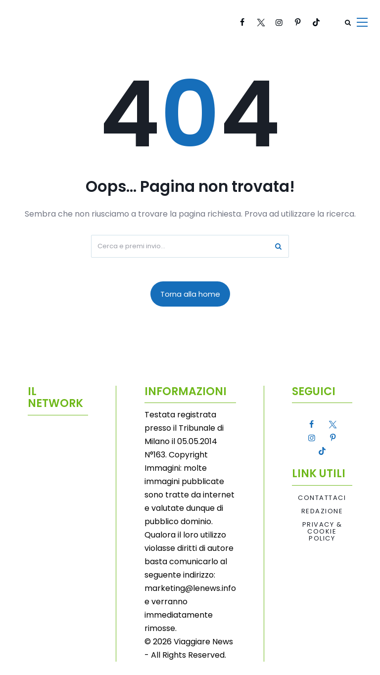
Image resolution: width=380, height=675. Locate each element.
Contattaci (322, 498)
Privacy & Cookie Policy (322, 531)
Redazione (322, 511)
